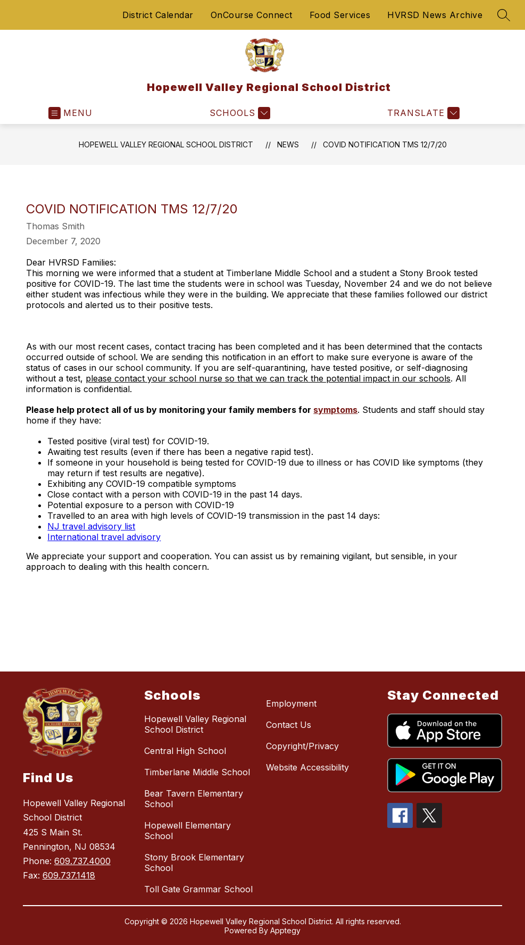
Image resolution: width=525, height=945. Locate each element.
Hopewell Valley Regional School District (166, 144)
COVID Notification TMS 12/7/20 (385, 144)
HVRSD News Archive (434, 15)
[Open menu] (70, 113)
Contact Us (288, 724)
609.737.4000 (82, 861)
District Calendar (158, 15)
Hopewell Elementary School (187, 830)
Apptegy (285, 930)
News (288, 144)
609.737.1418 (69, 875)
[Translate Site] (422, 113)
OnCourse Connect (252, 15)
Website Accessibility (307, 767)
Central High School (185, 750)
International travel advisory (104, 537)
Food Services (340, 15)
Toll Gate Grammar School (198, 889)
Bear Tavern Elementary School (193, 798)
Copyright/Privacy (302, 746)
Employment (291, 703)
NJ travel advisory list (91, 526)
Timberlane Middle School (197, 772)
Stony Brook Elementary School (194, 862)
